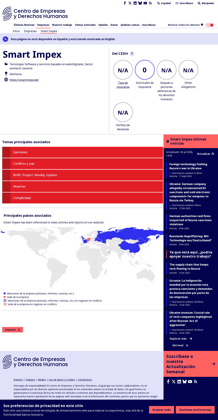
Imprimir (12, 329)
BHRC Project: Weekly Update (35, 175)
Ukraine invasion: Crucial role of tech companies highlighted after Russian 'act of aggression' (190, 319)
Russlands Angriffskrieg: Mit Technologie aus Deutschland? (190, 238)
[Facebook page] (125, 3)
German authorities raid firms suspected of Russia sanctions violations (190, 220)
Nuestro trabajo (62, 24)
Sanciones (20, 152)
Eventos (18, 379)
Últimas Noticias (24, 24)
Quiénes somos (130, 24)
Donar (114, 24)
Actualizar (205, 154)
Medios (42, 379)
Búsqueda (205, 3)
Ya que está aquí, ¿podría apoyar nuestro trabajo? (190, 254)
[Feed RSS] (150, 3)
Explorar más (181, 338)
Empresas (43, 24)
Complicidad (22, 198)
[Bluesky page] (140, 3)
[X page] (130, 3)
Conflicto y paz (24, 163)
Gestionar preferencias (195, 410)
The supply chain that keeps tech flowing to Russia (188, 266)
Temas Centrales (85, 24)
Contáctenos (85, 379)
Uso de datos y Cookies (62, 379)
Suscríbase (184, 3)
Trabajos (30, 379)
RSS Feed (180, 345)
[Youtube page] (145, 3)
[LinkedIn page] (135, 3)
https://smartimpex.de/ (24, 80)
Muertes (19, 186)
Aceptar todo (161, 410)
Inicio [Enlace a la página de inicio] (16, 31)
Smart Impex (49, 31)
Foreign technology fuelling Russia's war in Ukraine (188, 166)
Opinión (103, 24)
